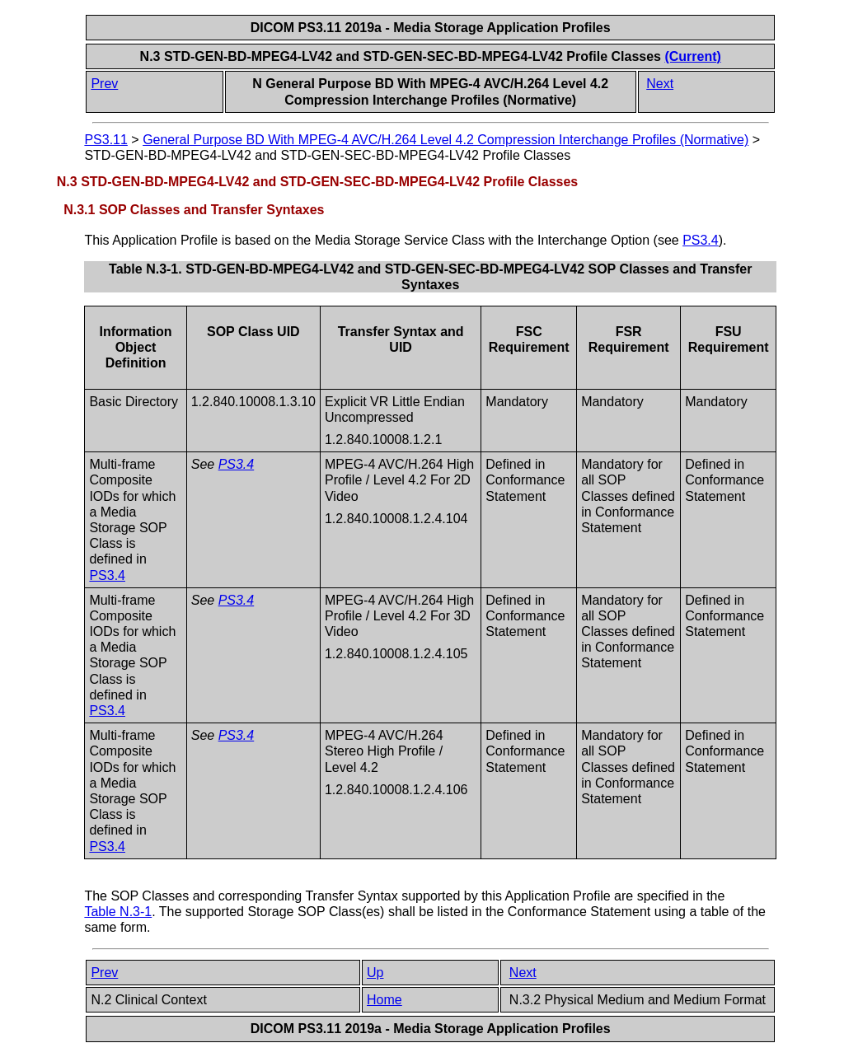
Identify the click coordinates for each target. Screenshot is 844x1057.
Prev (104, 84)
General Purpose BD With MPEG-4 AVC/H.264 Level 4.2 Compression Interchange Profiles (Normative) (445, 140)
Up (375, 973)
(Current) (692, 56)
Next (659, 84)
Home (384, 1000)
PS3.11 (105, 140)
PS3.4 (700, 240)
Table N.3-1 (118, 912)
